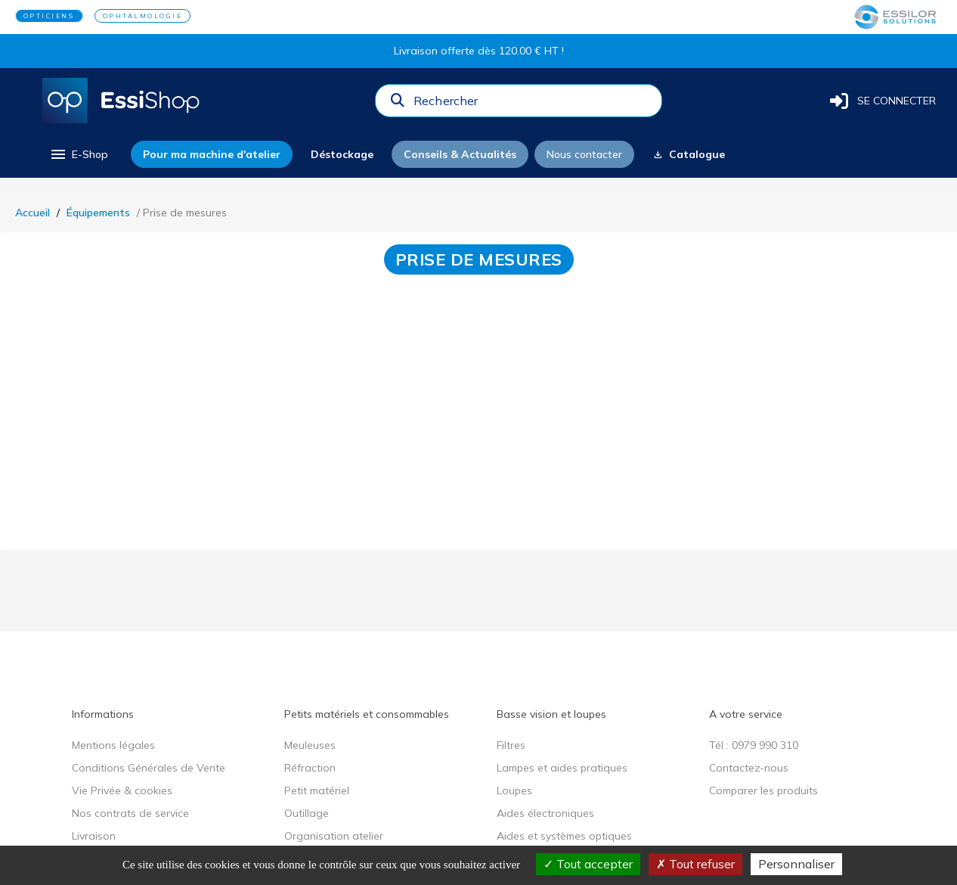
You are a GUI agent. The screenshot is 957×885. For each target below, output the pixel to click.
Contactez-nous (748, 768)
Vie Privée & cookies (122, 790)
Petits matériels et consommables (366, 714)
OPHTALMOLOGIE (143, 16)
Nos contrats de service (130, 813)
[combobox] (532, 104)
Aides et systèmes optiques (564, 836)
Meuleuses (310, 745)
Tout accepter (588, 863)
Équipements (98, 212)
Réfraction (310, 768)
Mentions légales (113, 745)
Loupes (514, 790)
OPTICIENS (49, 16)
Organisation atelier (333, 836)
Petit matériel (316, 790)
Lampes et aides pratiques (562, 768)
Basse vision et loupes (551, 714)
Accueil (32, 212)
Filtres (511, 745)
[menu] (78, 154)
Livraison (94, 836)
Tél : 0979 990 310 (753, 745)
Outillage (306, 813)
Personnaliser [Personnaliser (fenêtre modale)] (796, 863)
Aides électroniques (545, 813)
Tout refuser (695, 863)
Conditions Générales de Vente (148, 768)
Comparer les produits (763, 790)
